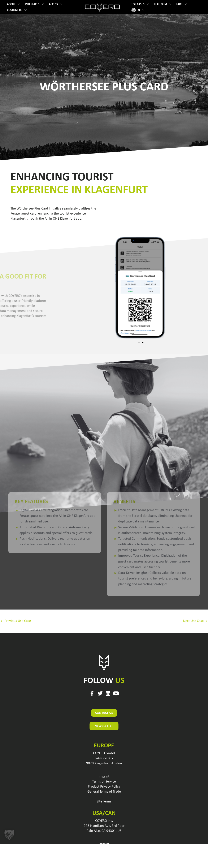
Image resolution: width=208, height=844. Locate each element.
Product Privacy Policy (104, 786)
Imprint (104, 776)
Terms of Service (104, 781)
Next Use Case (195, 621)
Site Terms (104, 801)
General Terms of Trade (104, 791)
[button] (18, 4)
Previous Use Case (15, 621)
